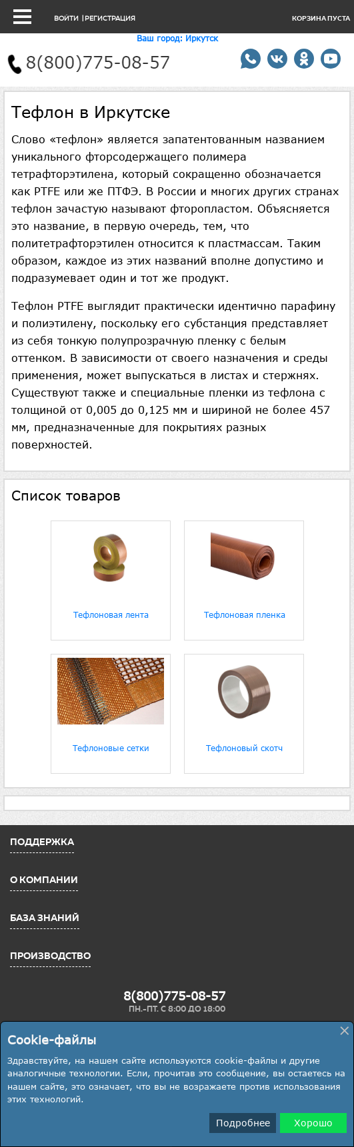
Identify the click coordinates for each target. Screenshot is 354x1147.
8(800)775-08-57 (174, 995)
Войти (66, 18)
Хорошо (313, 1122)
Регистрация (110, 18)
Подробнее (243, 1122)
